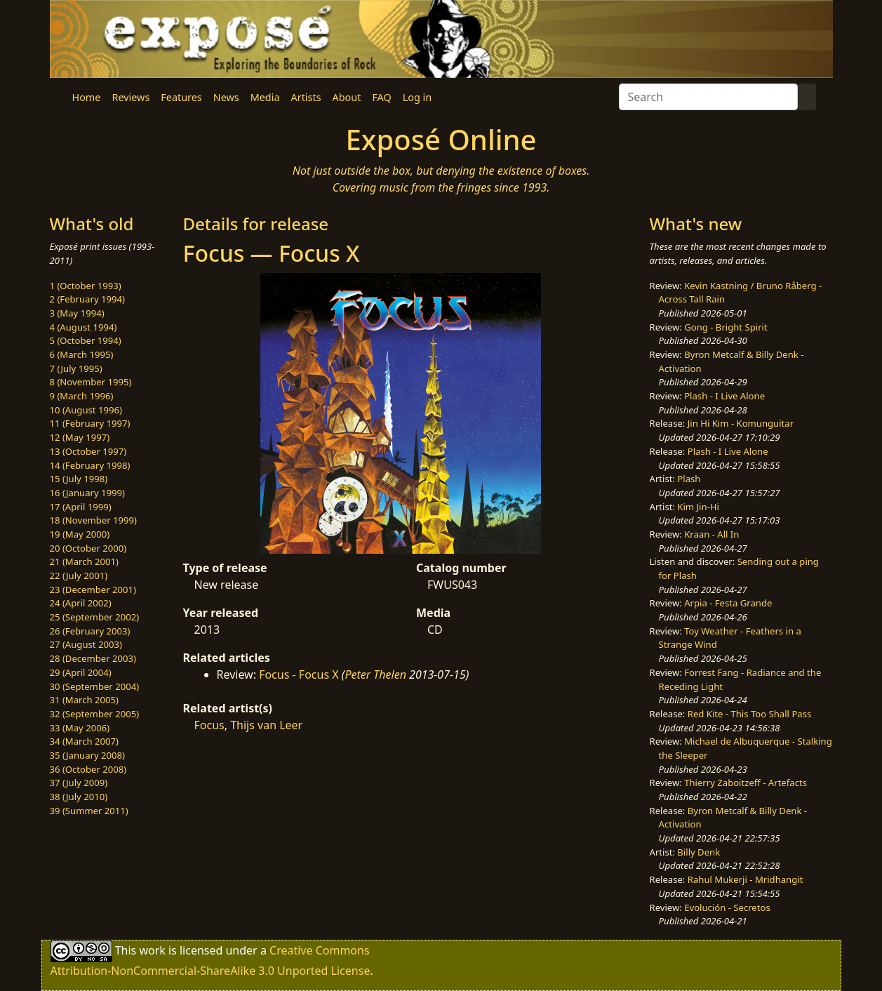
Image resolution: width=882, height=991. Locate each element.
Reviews (130, 97)
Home (86, 97)
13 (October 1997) (88, 451)
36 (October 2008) (88, 769)
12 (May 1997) (80, 437)
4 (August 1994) (83, 327)
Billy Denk (698, 852)
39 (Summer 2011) (89, 810)
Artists (306, 97)
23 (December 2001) (93, 589)
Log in (417, 97)
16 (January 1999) (87, 492)
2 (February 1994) (87, 299)
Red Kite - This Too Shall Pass (749, 713)
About (347, 97)
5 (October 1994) (85, 340)
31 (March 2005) (84, 699)
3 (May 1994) (77, 313)
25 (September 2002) (95, 617)
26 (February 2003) (90, 631)
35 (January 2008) (87, 755)
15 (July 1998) (79, 478)
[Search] (708, 97)
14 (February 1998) (90, 465)
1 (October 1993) (85, 285)
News (226, 97)
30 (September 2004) (95, 686)
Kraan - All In (711, 534)
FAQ (381, 97)
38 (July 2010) (79, 796)
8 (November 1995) (91, 381)
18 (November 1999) (94, 520)
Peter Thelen (375, 674)
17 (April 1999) (81, 506)
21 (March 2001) (84, 561)
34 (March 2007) (84, 741)
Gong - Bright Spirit (725, 327)
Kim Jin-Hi (698, 506)
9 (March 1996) (82, 396)
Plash (688, 478)
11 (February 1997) (90, 423)
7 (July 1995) (76, 368)
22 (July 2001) (79, 575)
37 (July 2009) (79, 782)
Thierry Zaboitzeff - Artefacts (745, 782)
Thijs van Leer (266, 725)
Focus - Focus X (298, 674)
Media (265, 97)
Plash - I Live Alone (724, 396)
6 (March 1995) (82, 354)
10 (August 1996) (86, 410)
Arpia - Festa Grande (728, 603)
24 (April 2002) (81, 603)
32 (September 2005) (95, 713)
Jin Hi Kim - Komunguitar (741, 423)
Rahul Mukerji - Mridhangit (745, 879)
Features (181, 97)
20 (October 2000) (88, 548)
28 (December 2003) (93, 658)
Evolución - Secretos (727, 907)
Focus (209, 725)
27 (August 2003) (86, 644)
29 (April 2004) (81, 672)
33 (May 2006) (80, 727)
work (152, 950)
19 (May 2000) (80, 534)
